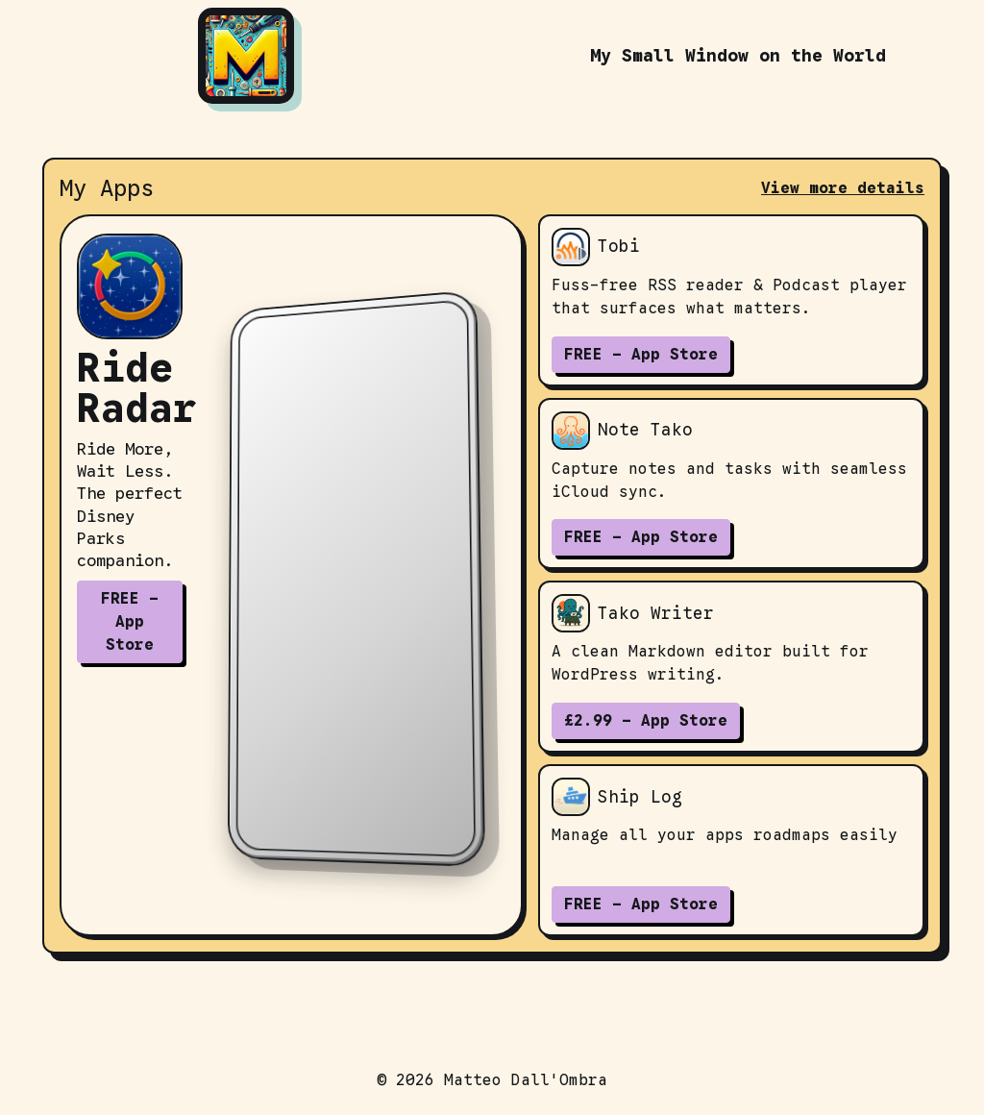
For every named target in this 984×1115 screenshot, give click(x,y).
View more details (842, 188)
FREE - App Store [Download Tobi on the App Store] (641, 354)
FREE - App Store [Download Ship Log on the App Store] (641, 904)
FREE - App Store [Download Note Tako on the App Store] (641, 537)
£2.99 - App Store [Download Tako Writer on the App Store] (645, 721)
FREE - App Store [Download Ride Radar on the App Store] (130, 622)
